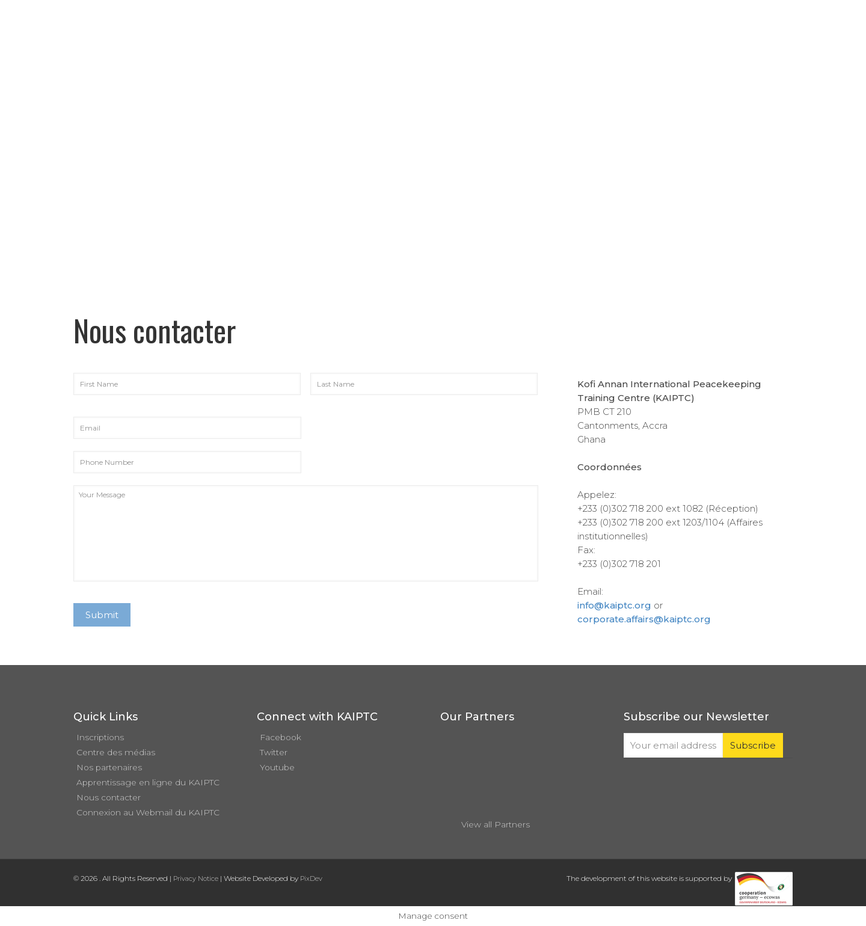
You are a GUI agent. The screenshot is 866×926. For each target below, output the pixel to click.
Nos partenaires (109, 767)
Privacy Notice (195, 878)
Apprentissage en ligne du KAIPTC (148, 782)
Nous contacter (108, 797)
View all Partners (495, 824)
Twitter (273, 752)
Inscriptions (100, 737)
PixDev (311, 878)
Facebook (280, 737)
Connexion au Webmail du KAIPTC (148, 812)
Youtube (277, 767)
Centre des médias (115, 752)
